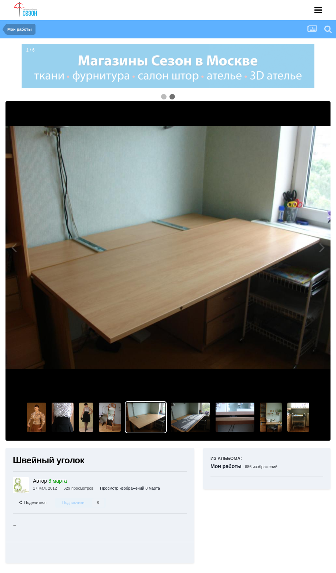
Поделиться (32, 502)
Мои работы (226, 466)
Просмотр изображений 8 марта (130, 488)
